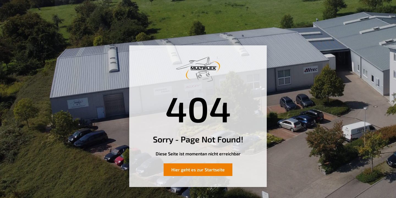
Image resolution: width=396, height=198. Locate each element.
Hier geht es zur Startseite (198, 169)
